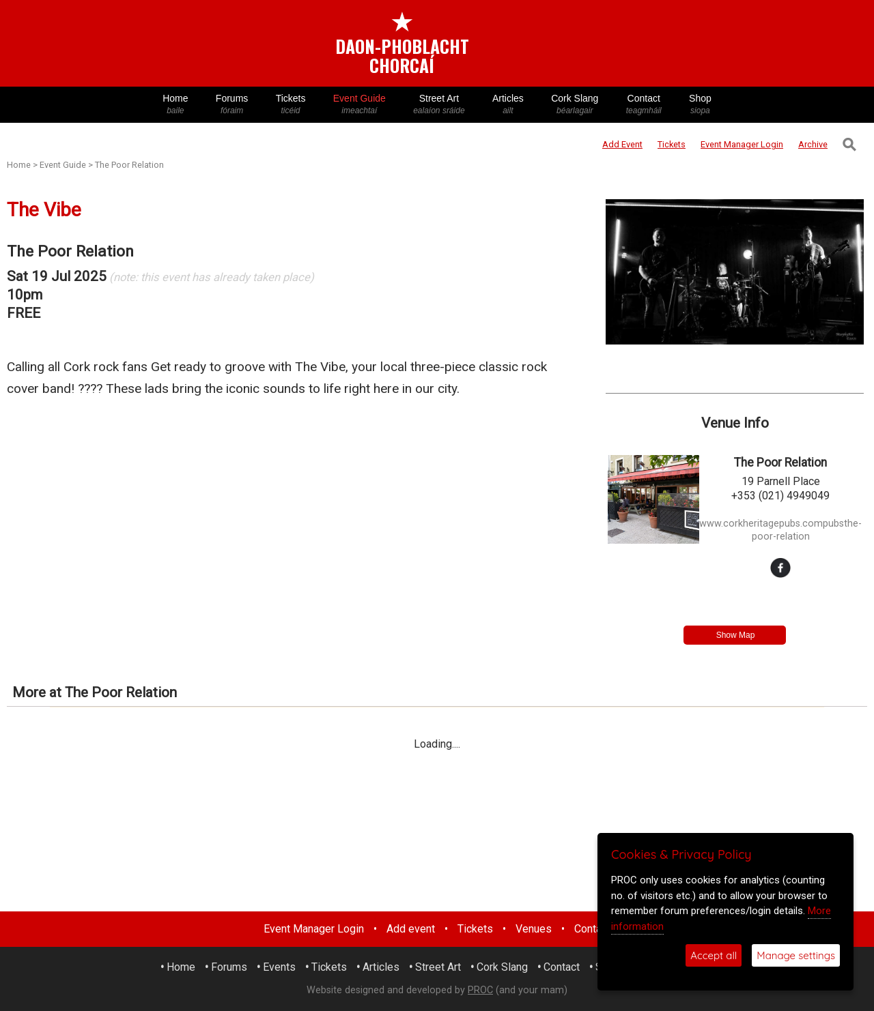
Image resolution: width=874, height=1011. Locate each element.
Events (279, 967)
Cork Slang (575, 105)
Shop (700, 105)
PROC (480, 990)
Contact (643, 105)
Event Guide (359, 105)
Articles (508, 105)
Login (742, 144)
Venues (534, 928)
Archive (813, 144)
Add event (410, 928)
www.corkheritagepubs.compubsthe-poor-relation (780, 530)
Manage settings (796, 955)
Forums (232, 105)
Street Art (439, 105)
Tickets (290, 105)
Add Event (622, 144)
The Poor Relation (129, 165)
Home (175, 105)
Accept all (713, 955)
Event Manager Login (314, 928)
